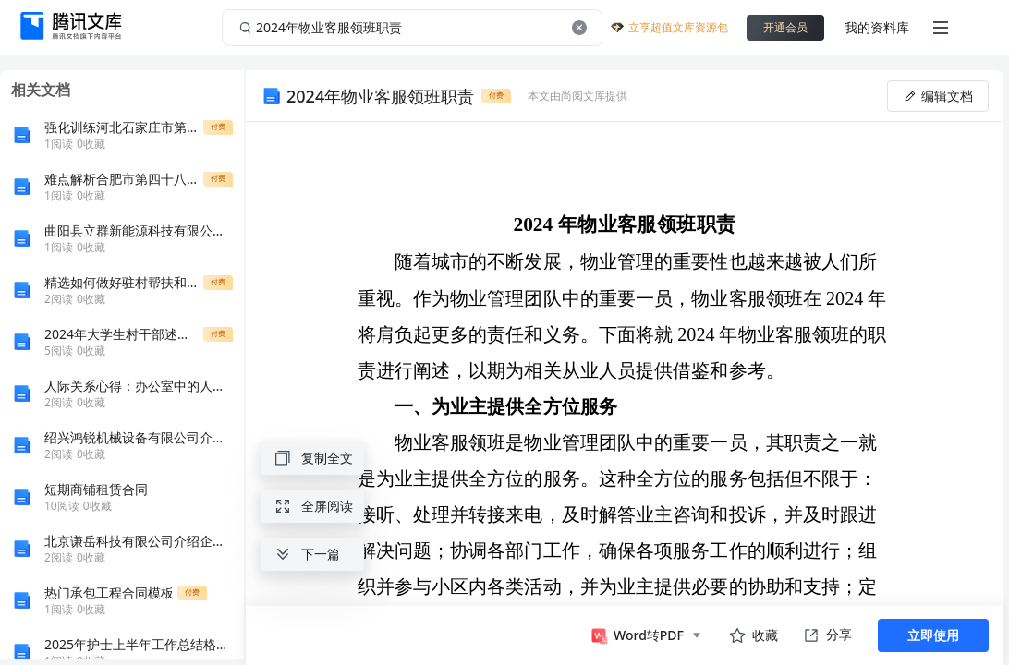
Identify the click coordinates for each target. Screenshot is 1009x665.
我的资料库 (877, 27)
